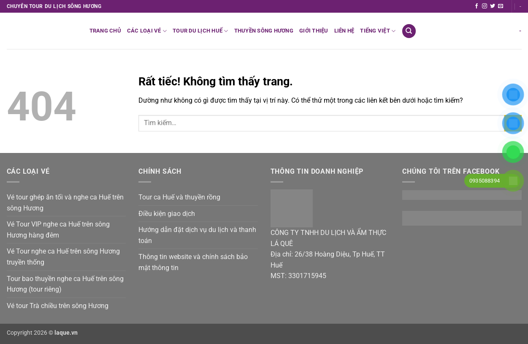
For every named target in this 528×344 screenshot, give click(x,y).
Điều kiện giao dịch (166, 214)
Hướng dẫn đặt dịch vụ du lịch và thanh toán (197, 235)
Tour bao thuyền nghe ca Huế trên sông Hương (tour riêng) (65, 284)
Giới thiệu (313, 30)
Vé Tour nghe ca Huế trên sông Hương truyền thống (63, 256)
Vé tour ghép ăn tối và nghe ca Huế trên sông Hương (65, 202)
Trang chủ (105, 30)
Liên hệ (344, 30)
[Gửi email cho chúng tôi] (500, 6)
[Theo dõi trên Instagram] (484, 6)
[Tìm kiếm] (409, 31)
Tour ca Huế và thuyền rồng (179, 197)
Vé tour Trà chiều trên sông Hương (57, 306)
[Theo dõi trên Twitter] (492, 6)
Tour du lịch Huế (200, 31)
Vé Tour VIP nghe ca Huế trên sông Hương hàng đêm (58, 229)
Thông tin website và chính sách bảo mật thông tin (193, 262)
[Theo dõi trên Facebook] (476, 6)
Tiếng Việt (377, 31)
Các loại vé (147, 31)
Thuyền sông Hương (263, 30)
